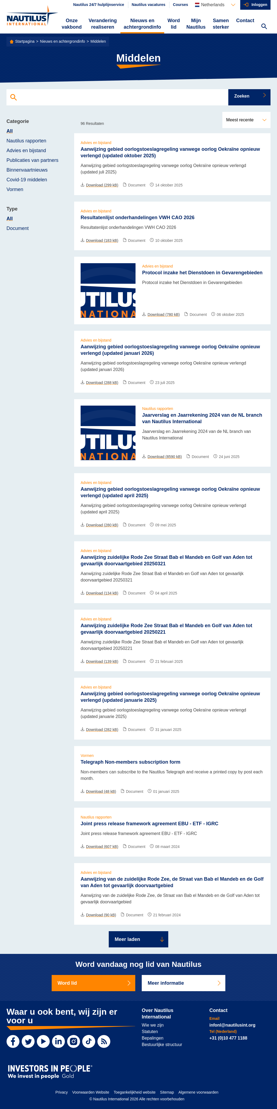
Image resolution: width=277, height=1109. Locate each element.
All (9, 131)
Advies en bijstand (26, 150)
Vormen (14, 189)
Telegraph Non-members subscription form (130, 762)
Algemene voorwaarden (198, 1092)
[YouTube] (43, 1041)
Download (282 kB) (99, 729)
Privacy (61, 1092)
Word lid (173, 24)
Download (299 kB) (99, 185)
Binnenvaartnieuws (27, 170)
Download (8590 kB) (162, 457)
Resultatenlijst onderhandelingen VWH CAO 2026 (137, 217)
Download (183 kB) (99, 240)
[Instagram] (73, 1041)
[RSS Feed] (103, 1041)
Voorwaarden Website (90, 1092)
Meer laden (139, 939)
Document (17, 228)
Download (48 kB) (98, 791)
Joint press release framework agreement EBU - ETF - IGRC (149, 823)
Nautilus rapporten (26, 140)
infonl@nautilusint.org (232, 1025)
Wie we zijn (153, 1025)
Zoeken (250, 95)
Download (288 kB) (99, 382)
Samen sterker (221, 24)
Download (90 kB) (98, 915)
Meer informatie (185, 983)
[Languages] (215, 5)
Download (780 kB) (161, 314)
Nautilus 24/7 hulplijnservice (98, 4)
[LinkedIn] (58, 1041)
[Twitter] (28, 1041)
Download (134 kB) (99, 593)
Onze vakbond (72, 24)
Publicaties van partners (32, 160)
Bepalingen (152, 1038)
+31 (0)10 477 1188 (228, 1038)
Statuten (150, 1031)
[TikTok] (88, 1041)
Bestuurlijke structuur (162, 1044)
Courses (180, 4)
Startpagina (25, 41)
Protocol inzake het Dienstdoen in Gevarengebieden (202, 272)
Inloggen (259, 4)
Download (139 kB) (99, 661)
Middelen (98, 41)
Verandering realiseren (103, 24)
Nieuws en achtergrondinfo (142, 24)
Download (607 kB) (99, 846)
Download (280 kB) (99, 525)
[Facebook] (12, 1041)
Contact (245, 20)
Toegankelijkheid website (135, 1092)
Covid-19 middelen (26, 179)
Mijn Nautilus (196, 24)
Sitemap (167, 1092)
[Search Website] (264, 27)
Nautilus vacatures (149, 4)
